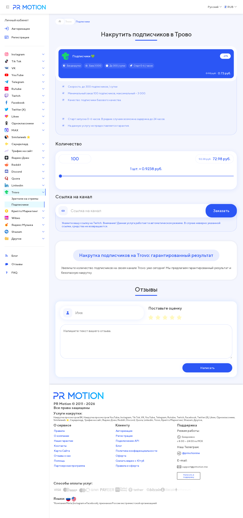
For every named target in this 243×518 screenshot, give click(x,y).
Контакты (60, 445)
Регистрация (124, 435)
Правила (59, 430)
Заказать (221, 210)
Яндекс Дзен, (110, 420)
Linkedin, (149, 420)
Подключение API (127, 440)
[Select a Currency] (230, 7)
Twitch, (181, 417)
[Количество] (74, 158)
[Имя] (108, 312)
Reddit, (122, 420)
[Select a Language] (215, 7)
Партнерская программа (69, 465)
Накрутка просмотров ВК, (69, 417)
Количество (68, 144)
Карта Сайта (62, 450)
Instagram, (126, 417)
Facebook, (191, 417)
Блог (119, 445)
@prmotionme (191, 453)
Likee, (213, 417)
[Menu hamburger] (8, 7)
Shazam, (189, 420)
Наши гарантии (63, 440)
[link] (146, 210)
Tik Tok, (136, 417)
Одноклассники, (226, 417)
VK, (143, 417)
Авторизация (124, 430)
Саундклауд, (77, 420)
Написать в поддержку (188, 476)
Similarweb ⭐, (62, 420)
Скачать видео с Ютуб (130, 460)
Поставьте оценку (165, 308)
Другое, (198, 420)
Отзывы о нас (62, 455)
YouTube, (150, 417)
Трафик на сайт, (93, 420)
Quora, (140, 420)
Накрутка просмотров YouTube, (102, 417)
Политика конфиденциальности (136, 450)
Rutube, (172, 417)
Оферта (121, 455)
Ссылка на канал (73, 196)
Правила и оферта (127, 465)
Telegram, (161, 417)
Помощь (59, 460)
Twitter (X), (203, 417)
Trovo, (157, 420)
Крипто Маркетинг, (172, 420)
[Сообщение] (146, 341)
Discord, (131, 420)
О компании (61, 435)
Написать (208, 368)
